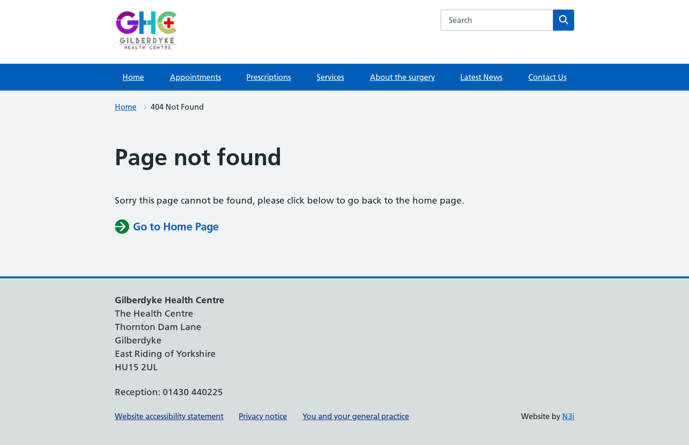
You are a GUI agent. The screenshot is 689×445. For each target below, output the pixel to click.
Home (133, 77)
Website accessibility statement (169, 416)
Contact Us (547, 77)
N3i (568, 416)
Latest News (481, 77)
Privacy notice (263, 416)
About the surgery (402, 77)
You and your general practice (355, 416)
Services (330, 77)
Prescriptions (268, 77)
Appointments (195, 77)
